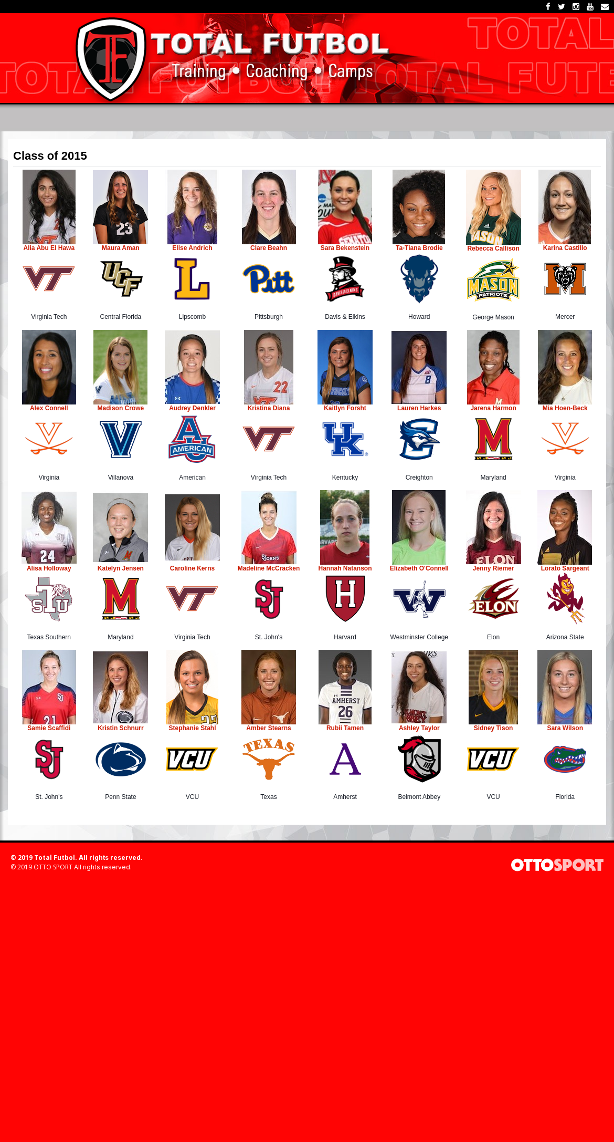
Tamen (353, 728)
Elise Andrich (192, 248)
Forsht (356, 408)
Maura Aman (121, 248)
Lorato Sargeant (565, 568)
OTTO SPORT (53, 867)
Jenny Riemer (493, 568)
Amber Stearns (268, 728)
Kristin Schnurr (120, 728)
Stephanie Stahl (192, 728)
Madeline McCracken (269, 568)
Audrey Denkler (192, 408)
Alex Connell (49, 408)
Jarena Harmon (493, 408)
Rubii (334, 728)
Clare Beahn (268, 248)
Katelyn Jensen (121, 568)
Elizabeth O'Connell (419, 568)
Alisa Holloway (49, 568)
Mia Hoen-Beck (565, 408)
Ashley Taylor (419, 728)
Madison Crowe (121, 408)
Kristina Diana (269, 408)
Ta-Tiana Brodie (419, 248)
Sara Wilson (565, 728)
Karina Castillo (565, 248)
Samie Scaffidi (48, 728)
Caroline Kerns (192, 568)
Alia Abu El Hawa (49, 248)
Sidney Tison (493, 728)
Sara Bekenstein (345, 248)
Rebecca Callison (493, 248)
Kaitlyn (335, 408)
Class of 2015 (50, 156)
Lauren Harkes (419, 408)
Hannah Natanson (345, 568)
